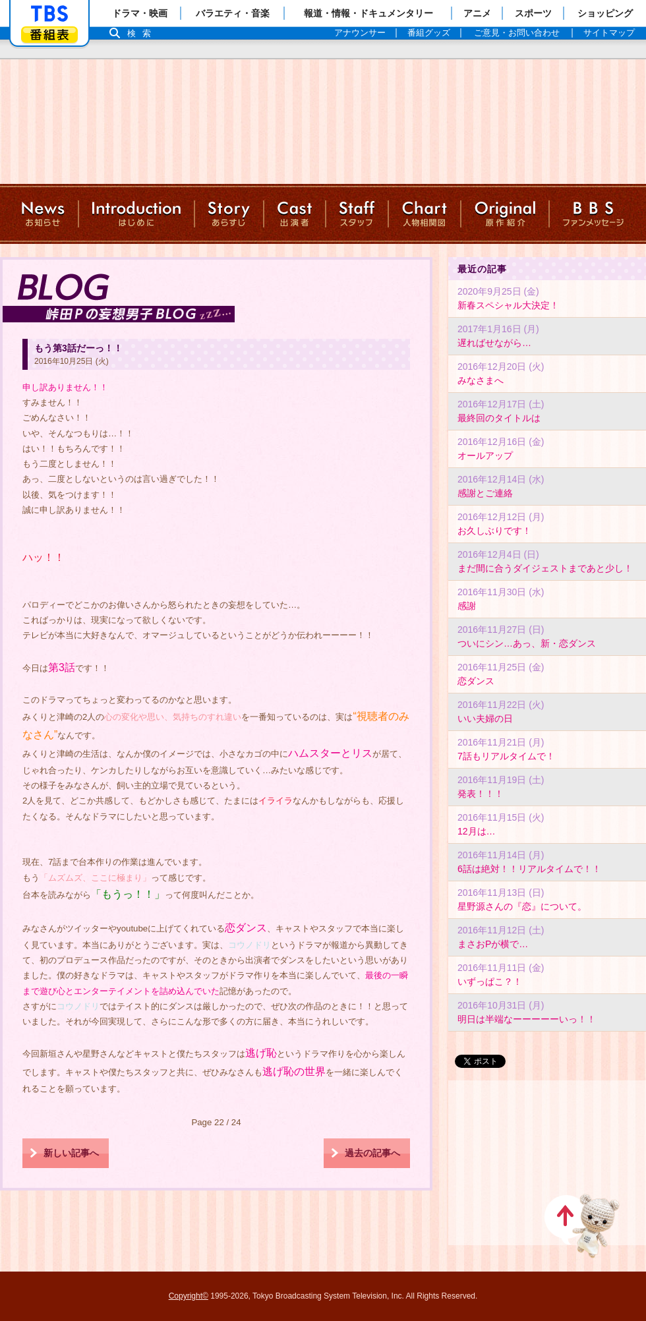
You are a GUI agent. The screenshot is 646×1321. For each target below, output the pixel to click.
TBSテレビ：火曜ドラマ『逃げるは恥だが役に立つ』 (323, 118)
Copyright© (188, 1296)
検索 (142, 33)
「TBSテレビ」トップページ (49, 13)
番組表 (49, 34)
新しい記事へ (71, 1153)
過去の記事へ (372, 1153)
